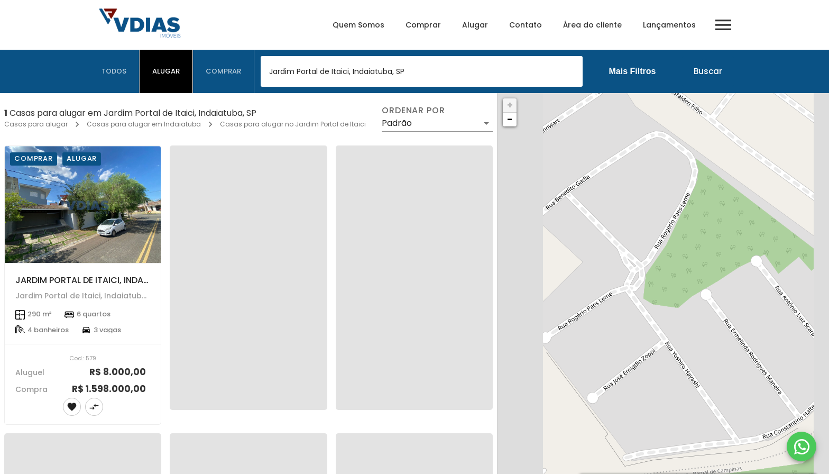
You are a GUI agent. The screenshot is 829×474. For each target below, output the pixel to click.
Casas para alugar (36, 124)
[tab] (114, 71)
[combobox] (422, 71)
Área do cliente (592, 25)
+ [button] (510, 105)
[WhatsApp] (801, 446)
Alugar (475, 25)
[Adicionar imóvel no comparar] (94, 407)
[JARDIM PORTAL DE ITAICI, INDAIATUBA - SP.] (83, 204)
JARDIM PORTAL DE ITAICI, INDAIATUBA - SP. (105, 280)
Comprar (423, 25)
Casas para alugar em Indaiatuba (144, 124)
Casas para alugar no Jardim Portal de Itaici (293, 124)
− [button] (509, 119)
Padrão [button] (397, 123)
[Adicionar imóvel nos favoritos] (72, 407)
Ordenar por (413, 110)
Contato (525, 25)
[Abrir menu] (723, 25)
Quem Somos (358, 25)
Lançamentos (669, 25)
